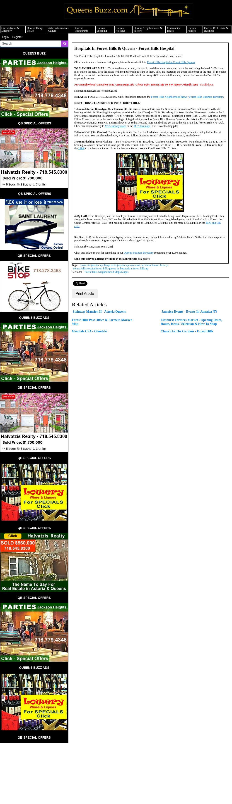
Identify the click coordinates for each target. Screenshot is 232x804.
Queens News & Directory (10, 29)
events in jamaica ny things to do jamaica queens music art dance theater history (124, 265)
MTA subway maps (115, 126)
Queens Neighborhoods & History (148, 29)
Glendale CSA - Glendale (89, 331)
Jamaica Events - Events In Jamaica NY (189, 311)
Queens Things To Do (35, 29)
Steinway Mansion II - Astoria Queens (99, 311)
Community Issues (173, 29)
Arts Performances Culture (58, 29)
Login (5, 37)
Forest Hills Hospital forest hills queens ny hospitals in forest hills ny (110, 268)
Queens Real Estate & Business (216, 29)
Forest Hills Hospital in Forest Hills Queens (171, 62)
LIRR (81, 148)
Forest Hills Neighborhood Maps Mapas (106, 272)
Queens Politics (192, 29)
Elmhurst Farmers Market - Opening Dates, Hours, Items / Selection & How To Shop (191, 322)
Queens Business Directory (138, 252)
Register (17, 37)
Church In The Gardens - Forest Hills (187, 331)
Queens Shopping (102, 29)
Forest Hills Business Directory (206, 96)
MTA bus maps (142, 126)
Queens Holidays (120, 29)
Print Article (85, 293)
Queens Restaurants (81, 29)
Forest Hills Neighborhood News (169, 96)
